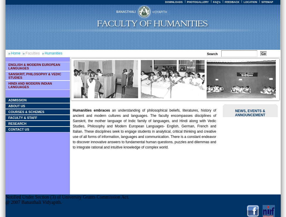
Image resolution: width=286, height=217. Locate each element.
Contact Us (18, 129)
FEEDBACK (232, 2)
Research (17, 123)
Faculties (32, 53)
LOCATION (250, 2)
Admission (17, 100)
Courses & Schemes (26, 112)
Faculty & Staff (22, 117)
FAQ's (216, 2)
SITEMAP (267, 2)
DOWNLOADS (174, 2)
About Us (16, 106)
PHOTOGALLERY (198, 2)
